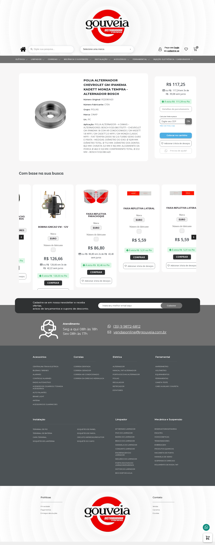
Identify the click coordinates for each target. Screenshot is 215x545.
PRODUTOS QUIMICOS (164, 431)
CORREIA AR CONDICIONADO (86, 357)
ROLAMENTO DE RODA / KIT (166, 447)
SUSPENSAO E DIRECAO (165, 443)
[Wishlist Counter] (186, 49)
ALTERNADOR (119, 349)
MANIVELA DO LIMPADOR (126, 427)
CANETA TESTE (161, 365)
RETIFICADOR (118, 369)
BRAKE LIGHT (38, 379)
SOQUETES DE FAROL (86, 416)
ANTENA (36, 383)
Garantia (156, 492)
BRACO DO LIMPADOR (125, 423)
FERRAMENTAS (161, 361)
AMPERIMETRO (161, 349)
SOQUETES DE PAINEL (86, 412)
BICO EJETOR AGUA (123, 455)
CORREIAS (57, 59)
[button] (207, 537)
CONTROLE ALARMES (42, 361)
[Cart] (195, 49)
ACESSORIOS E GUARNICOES (45, 387)
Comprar (28, 268)
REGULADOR (118, 365)
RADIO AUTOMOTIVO (42, 365)
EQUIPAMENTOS (162, 357)
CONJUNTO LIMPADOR (125, 431)
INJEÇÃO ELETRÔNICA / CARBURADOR (176, 59)
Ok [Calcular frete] (188, 121)
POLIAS (116, 361)
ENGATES (158, 415)
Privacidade (45, 489)
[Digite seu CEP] (173, 121)
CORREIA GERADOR (82, 353)
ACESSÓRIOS (124, 59)
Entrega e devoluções (49, 496)
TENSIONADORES (162, 423)
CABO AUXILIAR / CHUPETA (166, 369)
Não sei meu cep (167, 126)
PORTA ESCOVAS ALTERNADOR (126, 357)
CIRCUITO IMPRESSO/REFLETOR (90, 420)
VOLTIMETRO (160, 353)
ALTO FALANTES (39, 375)
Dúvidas (156, 496)
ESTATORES (118, 373)
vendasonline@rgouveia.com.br (140, 314)
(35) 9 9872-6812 (126, 309)
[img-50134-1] (50, 128)
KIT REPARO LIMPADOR (125, 411)
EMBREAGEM (160, 427)
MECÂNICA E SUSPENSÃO (80, 59)
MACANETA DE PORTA (164, 435)
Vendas (155, 489)
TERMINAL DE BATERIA (42, 416)
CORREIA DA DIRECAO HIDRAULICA (89, 361)
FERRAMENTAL (144, 59)
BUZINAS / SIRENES (41, 353)
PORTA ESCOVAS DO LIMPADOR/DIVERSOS (124, 446)
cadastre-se (173, 51)
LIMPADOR (41, 59)
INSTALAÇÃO (106, 59)
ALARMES (37, 357)
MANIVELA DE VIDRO (163, 439)
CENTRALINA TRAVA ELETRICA (45, 349)
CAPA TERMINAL (40, 420)
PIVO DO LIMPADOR (124, 415)
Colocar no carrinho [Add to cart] (177, 135)
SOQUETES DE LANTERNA (44, 424)
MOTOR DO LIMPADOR (125, 451)
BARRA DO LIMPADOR (125, 419)
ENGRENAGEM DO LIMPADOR (123, 436)
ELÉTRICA (25, 59)
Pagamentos (46, 492)
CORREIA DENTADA (82, 349)
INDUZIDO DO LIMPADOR (126, 441)
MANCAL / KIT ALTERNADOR (124, 353)
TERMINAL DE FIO (40, 412)
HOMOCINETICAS (162, 419)
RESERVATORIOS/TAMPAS (166, 411)
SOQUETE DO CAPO (85, 424)
